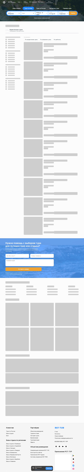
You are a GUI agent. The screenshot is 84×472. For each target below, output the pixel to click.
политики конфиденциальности (32, 269)
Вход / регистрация (66, 2)
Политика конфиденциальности (64, 434)
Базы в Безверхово (11, 449)
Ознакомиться (37, 469)
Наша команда (59, 432)
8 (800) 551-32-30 (77, 2)
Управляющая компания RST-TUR (39, 447)
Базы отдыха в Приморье (13, 440)
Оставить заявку (13, 269)
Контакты (57, 430)
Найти (73, 13)
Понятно (49, 468)
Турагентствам (34, 430)
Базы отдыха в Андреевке (13, 442)
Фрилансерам (34, 434)
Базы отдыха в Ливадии (13, 447)
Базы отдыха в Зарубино (13, 455)
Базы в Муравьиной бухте (13, 451)
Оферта (32, 439)
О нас (56, 428)
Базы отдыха (28, 2)
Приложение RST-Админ (37, 451)
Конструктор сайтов (36, 449)
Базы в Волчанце (11, 453)
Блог (7, 432)
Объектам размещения (36, 427)
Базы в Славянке (10, 458)
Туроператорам (34, 436)
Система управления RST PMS (39, 453)
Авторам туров (34, 432)
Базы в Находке (10, 444)
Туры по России (10, 427)
